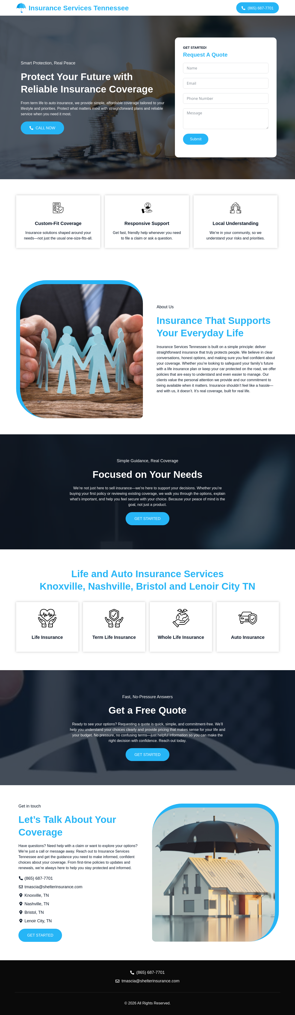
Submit (195, 139)
